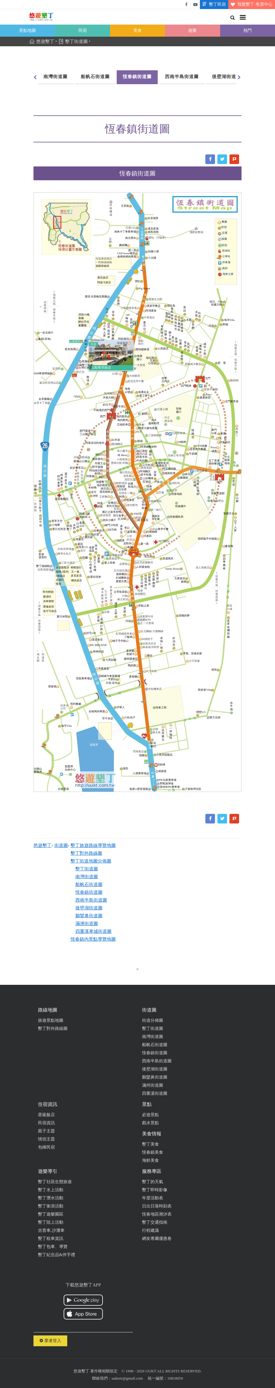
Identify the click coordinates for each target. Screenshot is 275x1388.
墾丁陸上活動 (50, 1222)
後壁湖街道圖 (226, 76)
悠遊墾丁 (42, 845)
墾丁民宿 (213, 4)
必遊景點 (150, 1115)
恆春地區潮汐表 (157, 1214)
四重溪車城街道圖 (93, 931)
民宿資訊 (46, 1123)
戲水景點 (150, 1123)
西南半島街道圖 (182, 76)
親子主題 (46, 1131)
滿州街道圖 (152, 1085)
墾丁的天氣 (152, 1181)
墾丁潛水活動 (50, 1198)
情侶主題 (46, 1139)
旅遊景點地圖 (50, 1020)
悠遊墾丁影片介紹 (195, 4)
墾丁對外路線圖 (86, 853)
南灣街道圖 (55, 76)
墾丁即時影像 (154, 1190)
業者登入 (50, 1340)
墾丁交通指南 (154, 1222)
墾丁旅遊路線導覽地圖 (93, 845)
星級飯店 (46, 1115)
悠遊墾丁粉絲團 (186, 4)
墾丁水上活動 (50, 1190)
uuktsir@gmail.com (127, 1378)
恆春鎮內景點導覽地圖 (93, 939)
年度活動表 (152, 1198)
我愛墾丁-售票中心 (250, 4)
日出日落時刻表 (157, 1206)
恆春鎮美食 (152, 1152)
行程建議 (150, 1230)
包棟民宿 (46, 1147)
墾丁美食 (150, 1144)
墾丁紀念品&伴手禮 (56, 1255)
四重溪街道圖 (154, 1093)
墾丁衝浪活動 (50, 1206)
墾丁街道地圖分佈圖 (91, 861)
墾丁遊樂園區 (50, 1214)
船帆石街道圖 (95, 76)
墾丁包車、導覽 (53, 1246)
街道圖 (61, 845)
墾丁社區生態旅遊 (55, 1181)
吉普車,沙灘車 (51, 1230)
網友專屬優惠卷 (157, 1238)
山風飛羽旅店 (101, 368)
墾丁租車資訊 (50, 1238)
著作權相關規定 (104, 1371)
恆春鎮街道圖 (137, 76)
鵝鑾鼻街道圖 (89, 915)
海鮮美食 (150, 1160)
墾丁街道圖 (86, 868)
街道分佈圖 (152, 1020)
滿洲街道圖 (86, 923)
